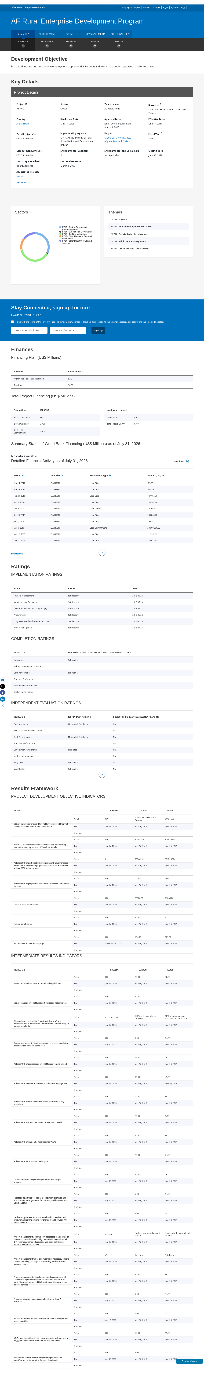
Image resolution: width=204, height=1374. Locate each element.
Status (64, 104)
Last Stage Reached (28, 161)
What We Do (17, 7)
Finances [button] (71, 44)
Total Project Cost (27, 134)
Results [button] (118, 44)
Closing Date (155, 150)
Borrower (154, 105)
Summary (23, 33)
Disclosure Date (69, 119)
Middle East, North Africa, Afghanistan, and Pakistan (117, 139)
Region (108, 133)
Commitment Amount (29, 150)
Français (156, 7)
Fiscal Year (155, 134)
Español (146, 7)
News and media (95, 33)
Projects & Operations (35, 7)
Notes (19, 182)
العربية (165, 7)
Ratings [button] (94, 44)
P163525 (21, 176)
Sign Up (98, 330)
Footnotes (17, 553)
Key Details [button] (47, 44)
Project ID (22, 104)
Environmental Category (74, 150)
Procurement (47, 33)
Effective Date (156, 119)
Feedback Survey (189, 1361)
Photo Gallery (120, 33)
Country (21, 119)
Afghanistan (22, 123)
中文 (183, 7)
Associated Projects (28, 171)
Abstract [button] (23, 44)
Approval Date (112, 119)
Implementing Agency (73, 133)
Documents (71, 33)
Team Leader (112, 104)
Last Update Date (70, 161)
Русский (174, 7)
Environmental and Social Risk (121, 150)
